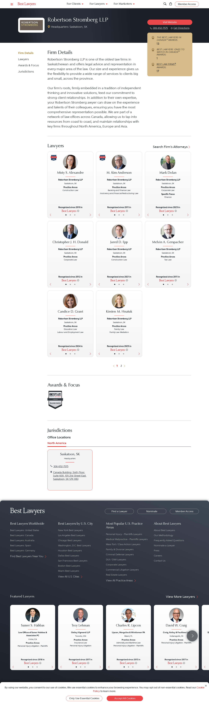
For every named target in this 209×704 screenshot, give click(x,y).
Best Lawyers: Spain (20, 545)
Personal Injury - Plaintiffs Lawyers (124, 534)
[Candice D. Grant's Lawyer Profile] (70, 305)
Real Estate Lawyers (116, 574)
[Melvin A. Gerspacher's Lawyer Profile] (168, 235)
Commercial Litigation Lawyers (122, 569)
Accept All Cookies (124, 698)
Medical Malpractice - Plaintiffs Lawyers (127, 539)
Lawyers (23, 59)
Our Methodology (163, 535)
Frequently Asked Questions (169, 540)
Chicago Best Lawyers (69, 540)
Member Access (184, 511)
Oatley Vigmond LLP (80, 632)
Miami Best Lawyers (68, 570)
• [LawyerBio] (70, 215)
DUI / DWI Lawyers (116, 559)
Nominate (151, 511)
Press (156, 550)
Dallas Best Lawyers (68, 555)
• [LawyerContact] (75, 215)
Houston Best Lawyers (70, 550)
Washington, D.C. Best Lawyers (74, 545)
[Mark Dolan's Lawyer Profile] (168, 166)
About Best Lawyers (164, 530)
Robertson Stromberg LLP (77, 20)
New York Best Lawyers (70, 530)
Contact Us (159, 560)
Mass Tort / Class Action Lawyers (123, 544)
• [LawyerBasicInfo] (66, 215)
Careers (158, 555)
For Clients (74, 4)
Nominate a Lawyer (164, 545)
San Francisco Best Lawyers (72, 560)
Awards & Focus (28, 65)
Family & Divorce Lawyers (120, 549)
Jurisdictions (26, 71)
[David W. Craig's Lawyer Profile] (176, 619)
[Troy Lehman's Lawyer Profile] (80, 619)
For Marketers (123, 4)
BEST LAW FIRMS (166, 64)
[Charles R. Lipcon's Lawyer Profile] (128, 619)
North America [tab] (56, 443)
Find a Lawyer (119, 511)
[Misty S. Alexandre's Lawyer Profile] (70, 166)
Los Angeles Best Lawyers (71, 535)
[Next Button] (91, 185)
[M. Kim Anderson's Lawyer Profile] (119, 166)
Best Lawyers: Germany (22, 550)
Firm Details (26, 53)
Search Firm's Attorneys (172, 147)
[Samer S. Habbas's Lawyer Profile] (32, 619)
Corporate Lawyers (116, 564)
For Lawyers (97, 4)
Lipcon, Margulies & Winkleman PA (128, 632)
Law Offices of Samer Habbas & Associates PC (32, 634)
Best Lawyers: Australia (22, 540)
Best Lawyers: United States (24, 530)
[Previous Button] (49, 185)
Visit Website (170, 22)
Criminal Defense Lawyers (120, 554)
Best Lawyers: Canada (22, 535)
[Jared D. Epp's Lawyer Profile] (119, 235)
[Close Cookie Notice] (205, 685)
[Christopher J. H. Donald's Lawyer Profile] (70, 235)
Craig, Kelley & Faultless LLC (176, 632)
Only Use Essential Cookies (84, 698)
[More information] (78, 210)
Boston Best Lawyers (69, 565)
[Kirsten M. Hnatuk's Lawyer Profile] (119, 305)
